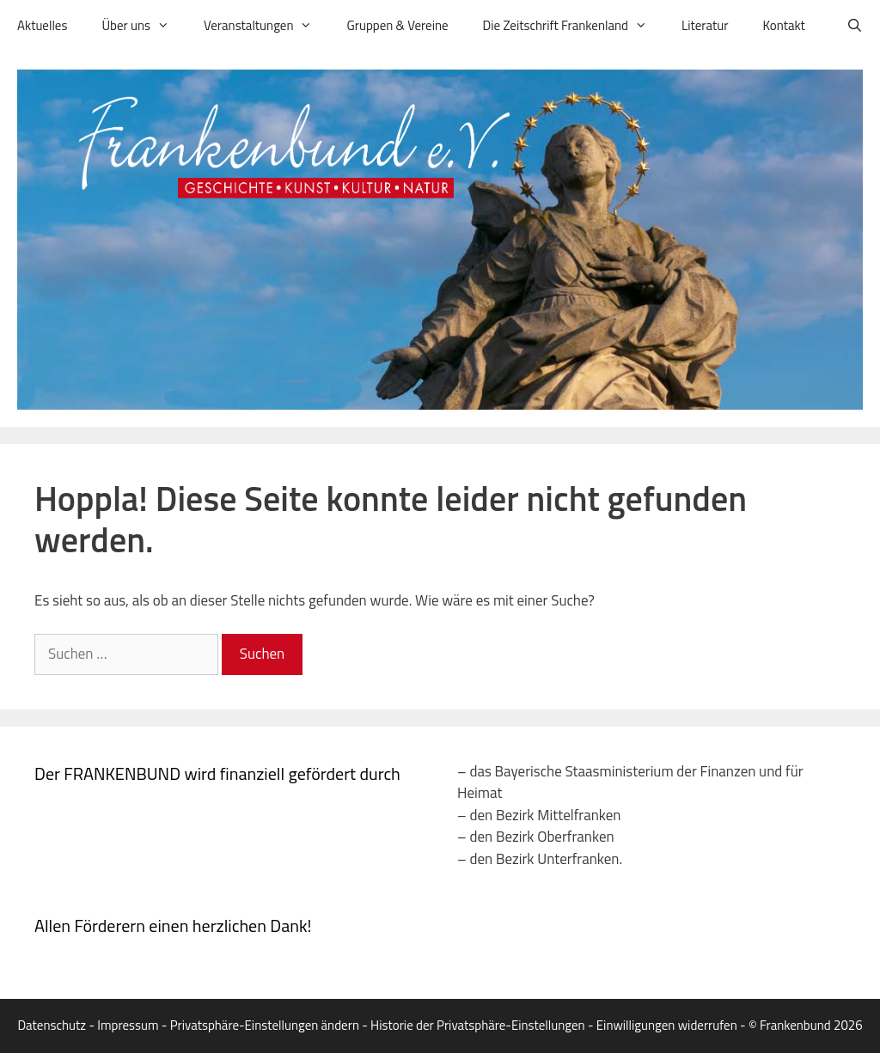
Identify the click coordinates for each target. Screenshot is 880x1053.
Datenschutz (51, 1025)
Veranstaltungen (266, 26)
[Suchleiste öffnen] (854, 26)
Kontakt (783, 25)
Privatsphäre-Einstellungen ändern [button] (264, 1025)
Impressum (127, 1025)
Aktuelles (42, 25)
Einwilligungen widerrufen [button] (666, 1025)
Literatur (704, 25)
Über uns (143, 26)
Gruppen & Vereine (397, 25)
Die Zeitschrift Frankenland (573, 26)
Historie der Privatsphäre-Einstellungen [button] (477, 1025)
